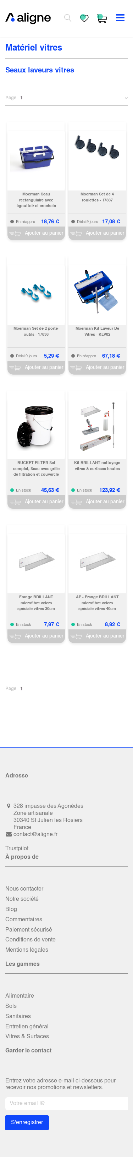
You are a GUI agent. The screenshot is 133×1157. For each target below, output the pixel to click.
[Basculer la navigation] (120, 18)
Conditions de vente (30, 940)
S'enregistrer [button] (27, 1123)
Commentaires (23, 920)
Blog (11, 909)
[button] (125, 98)
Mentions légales (26, 950)
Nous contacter (24, 889)
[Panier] (36, 233)
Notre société (22, 899)
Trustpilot (16, 849)
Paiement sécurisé (28, 930)
